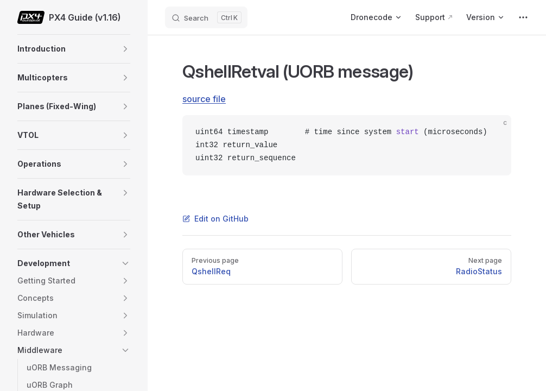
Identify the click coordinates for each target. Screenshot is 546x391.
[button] (125, 49)
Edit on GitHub (215, 218)
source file (204, 98)
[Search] (206, 17)
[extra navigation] (523, 17)
